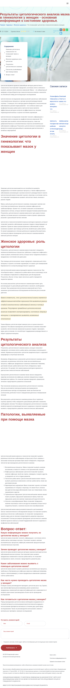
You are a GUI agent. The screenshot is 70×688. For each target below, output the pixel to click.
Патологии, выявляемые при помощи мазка (14, 71)
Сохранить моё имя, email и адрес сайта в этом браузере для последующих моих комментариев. (30, 642)
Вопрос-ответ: (10, 75)
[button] (61, 30)
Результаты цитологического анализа (14, 65)
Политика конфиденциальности (58, 658)
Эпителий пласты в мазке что (62, 98)
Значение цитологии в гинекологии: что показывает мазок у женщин (13, 53)
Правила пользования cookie (57, 661)
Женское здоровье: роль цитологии (14, 60)
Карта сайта (53, 655)
